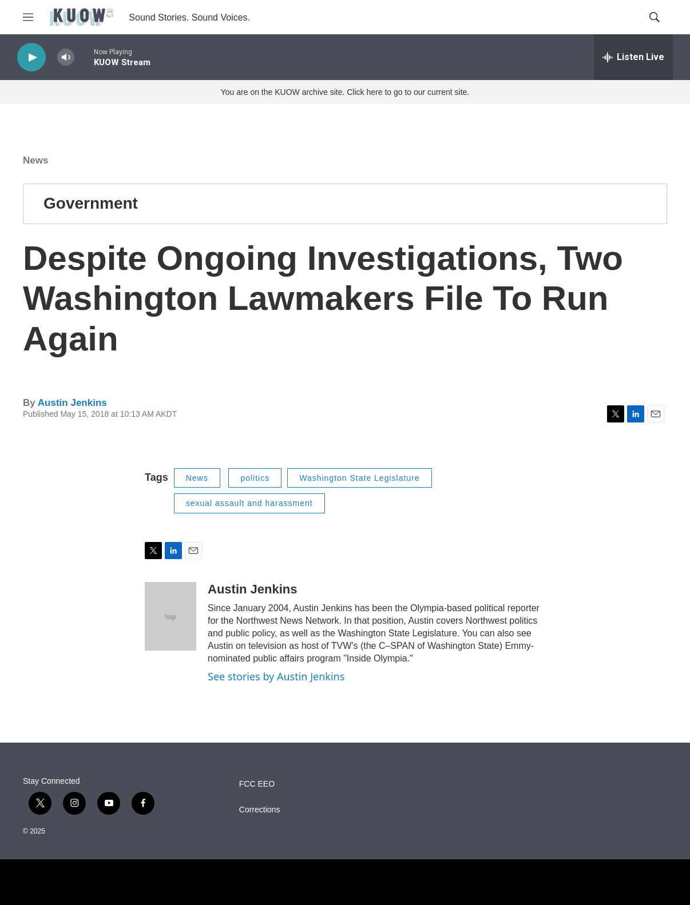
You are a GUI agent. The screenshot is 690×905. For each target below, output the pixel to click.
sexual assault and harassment (249, 503)
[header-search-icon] (654, 17)
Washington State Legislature (359, 478)
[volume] (66, 57)
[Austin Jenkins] (170, 616)
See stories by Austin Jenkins (276, 676)
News (35, 160)
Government (90, 203)
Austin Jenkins (72, 402)
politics (254, 478)
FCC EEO (257, 784)
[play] (31, 57)
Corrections (259, 810)
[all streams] (633, 57)
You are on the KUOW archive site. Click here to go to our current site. (345, 92)
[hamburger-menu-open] (28, 17)
